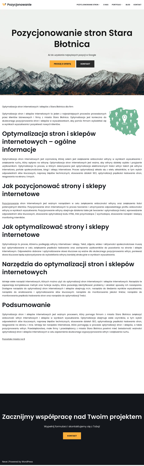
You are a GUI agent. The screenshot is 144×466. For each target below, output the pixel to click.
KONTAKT (85, 63)
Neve (4, 462)
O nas (105, 5)
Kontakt (137, 5)
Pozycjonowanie (10, 203)
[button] (99, 4)
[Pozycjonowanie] (17, 4)
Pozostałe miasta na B (13, 340)
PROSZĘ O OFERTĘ (62, 63)
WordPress (27, 462)
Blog (128, 5)
